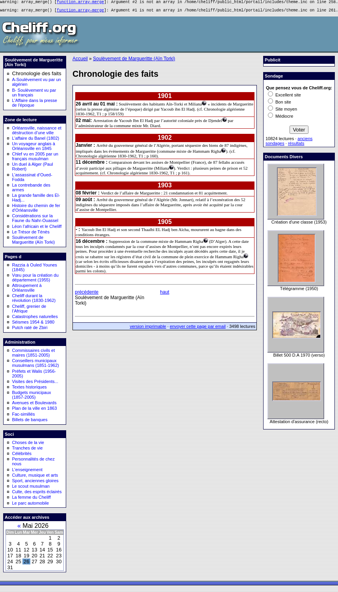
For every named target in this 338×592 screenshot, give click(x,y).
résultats (296, 145)
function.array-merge (80, 3)
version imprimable (148, 328)
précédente (86, 294)
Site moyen (282, 111)
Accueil (80, 61)
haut (164, 294)
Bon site (279, 104)
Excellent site (284, 97)
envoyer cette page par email (198, 328)
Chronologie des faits (36, 76)
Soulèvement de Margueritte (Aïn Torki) (134, 61)
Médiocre (280, 118)
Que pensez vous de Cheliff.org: (299, 90)
